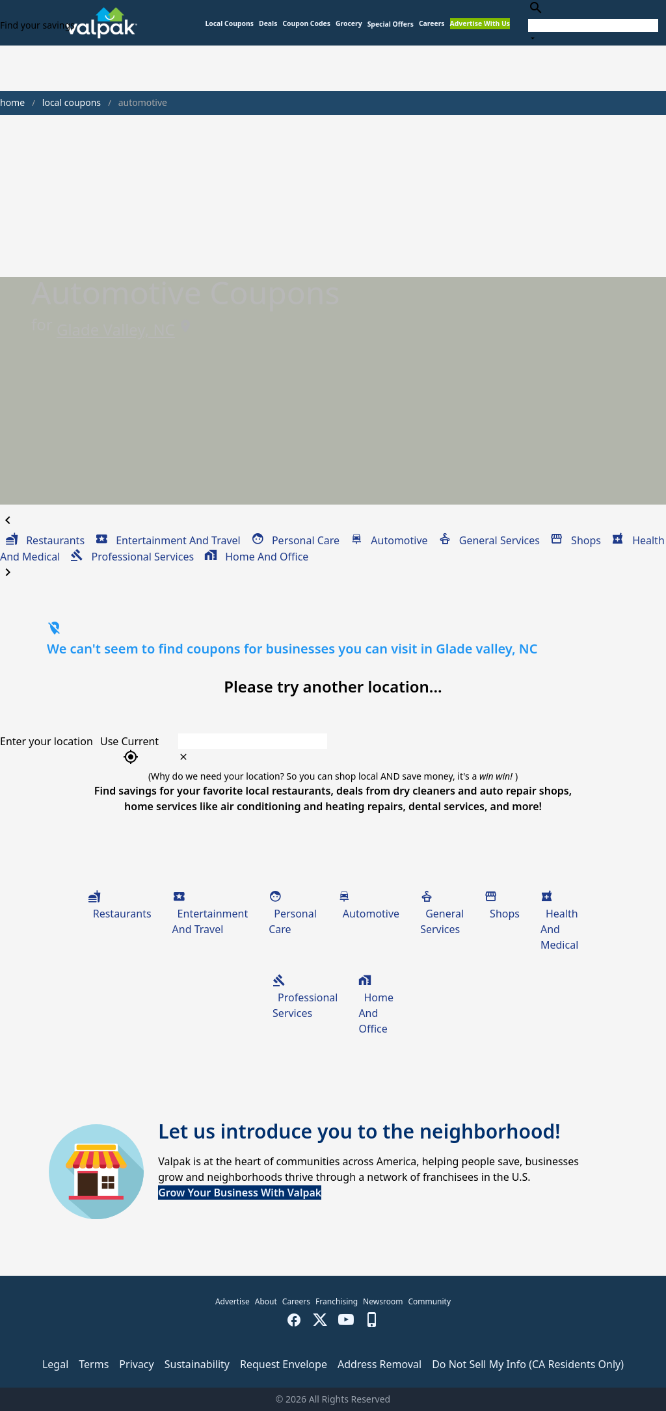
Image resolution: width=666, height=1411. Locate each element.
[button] (390, 24)
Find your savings (37, 25)
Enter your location (46, 741)
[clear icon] (183, 757)
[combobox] (593, 22)
